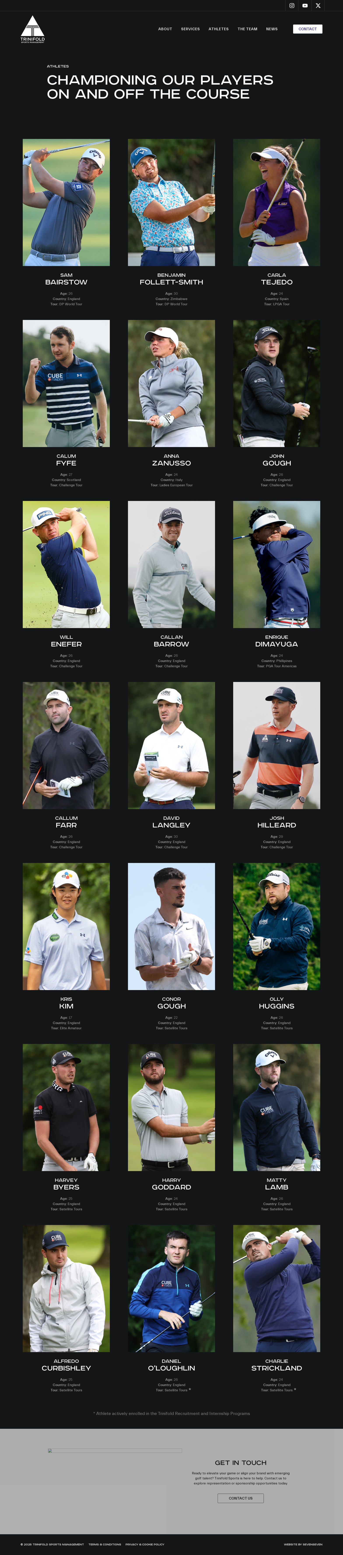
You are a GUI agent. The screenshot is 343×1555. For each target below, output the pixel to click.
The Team (247, 29)
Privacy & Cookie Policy (145, 1544)
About (165, 29)
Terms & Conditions (104, 1544)
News (272, 29)
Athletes (219, 29)
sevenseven (312, 1544)
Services (190, 29)
